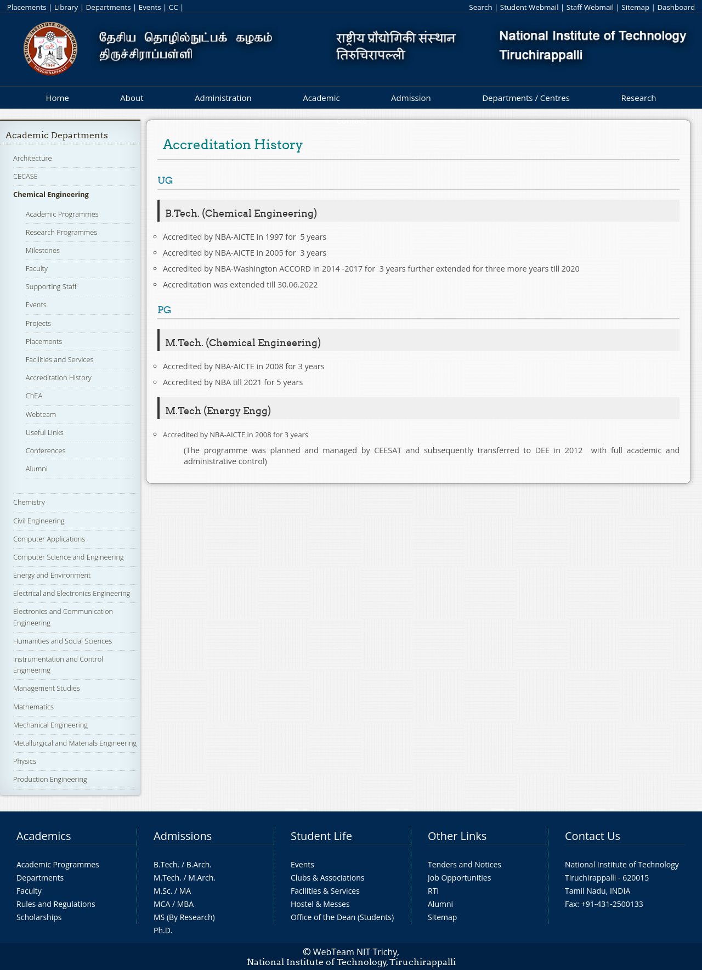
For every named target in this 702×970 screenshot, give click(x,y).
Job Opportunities (459, 877)
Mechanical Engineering (50, 725)
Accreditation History (59, 377)
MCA (162, 904)
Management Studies (46, 688)
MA (185, 891)
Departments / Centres (526, 97)
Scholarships (38, 917)
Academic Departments (56, 135)
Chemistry (29, 502)
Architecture (32, 158)
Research (638, 97)
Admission (411, 97)
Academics (43, 835)
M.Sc (162, 891)
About (131, 97)
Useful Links (45, 432)
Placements (27, 7)
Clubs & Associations (328, 877)
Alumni (37, 468)
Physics (24, 761)
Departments (108, 7)
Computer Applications (49, 539)
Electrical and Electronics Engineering (71, 593)
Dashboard (676, 7)
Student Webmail (529, 7)
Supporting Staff (51, 286)
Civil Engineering (39, 521)
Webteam (41, 414)
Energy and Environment (51, 575)
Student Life (321, 835)
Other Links (457, 835)
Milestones (43, 250)
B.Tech (166, 864)
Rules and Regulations (55, 904)
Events (150, 7)
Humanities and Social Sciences (62, 641)
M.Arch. (202, 877)
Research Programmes (61, 232)
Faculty (37, 268)
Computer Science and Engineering (68, 557)
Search (480, 7)
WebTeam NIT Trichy (355, 952)
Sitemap (635, 7)
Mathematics (33, 707)
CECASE (25, 176)
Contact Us (592, 835)
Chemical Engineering (51, 194)
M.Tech (166, 877)
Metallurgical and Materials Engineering (75, 743)
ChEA (34, 396)
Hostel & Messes (320, 904)
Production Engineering (50, 779)
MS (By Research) (184, 917)
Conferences (46, 450)
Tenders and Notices (464, 864)
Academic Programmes (62, 214)
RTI (433, 891)
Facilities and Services (60, 359)
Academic (321, 97)
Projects (38, 323)
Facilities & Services (325, 891)
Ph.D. (163, 930)
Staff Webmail (590, 7)
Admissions (183, 835)
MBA (185, 904)
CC (173, 7)
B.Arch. (199, 864)
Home (57, 97)
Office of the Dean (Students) (342, 917)
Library (66, 7)
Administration (223, 97)
